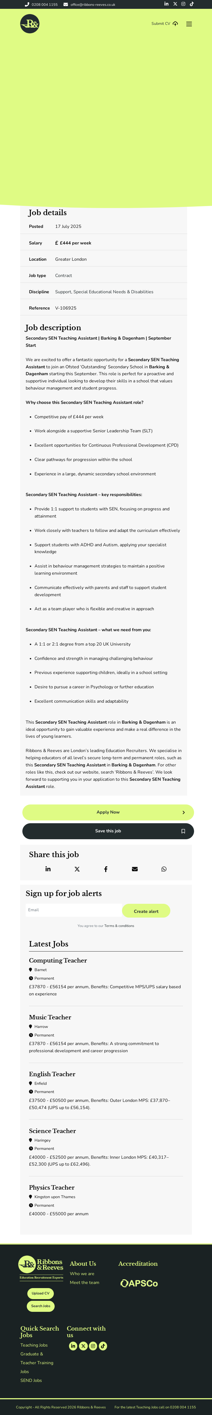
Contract (63, 276)
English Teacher (52, 1074)
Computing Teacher (58, 960)
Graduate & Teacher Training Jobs (37, 1363)
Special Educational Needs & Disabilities (113, 292)
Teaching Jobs (34, 1345)
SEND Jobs (31, 1380)
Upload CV (40, 1293)
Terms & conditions (119, 925)
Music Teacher (50, 1017)
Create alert (146, 911)
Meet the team (84, 1283)
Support (63, 292)
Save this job (108, 831)
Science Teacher (52, 1131)
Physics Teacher (52, 1187)
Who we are (82, 1274)
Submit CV (161, 23)
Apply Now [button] (108, 812)
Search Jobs (40, 1306)
